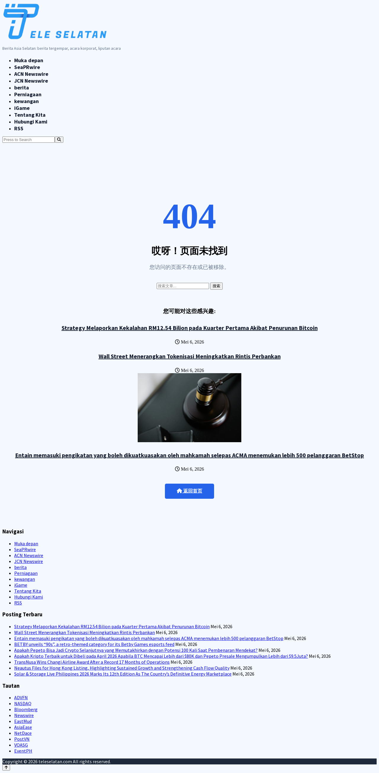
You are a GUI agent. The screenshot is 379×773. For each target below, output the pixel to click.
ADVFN (21, 697)
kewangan (26, 101)
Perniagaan (27, 94)
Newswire (24, 715)
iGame (22, 108)
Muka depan (28, 60)
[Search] (59, 140)
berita (21, 87)
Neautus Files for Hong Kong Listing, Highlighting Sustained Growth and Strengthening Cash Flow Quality (121, 668)
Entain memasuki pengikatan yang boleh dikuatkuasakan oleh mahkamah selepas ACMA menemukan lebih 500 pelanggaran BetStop (189, 455)
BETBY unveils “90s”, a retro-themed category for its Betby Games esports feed (94, 644)
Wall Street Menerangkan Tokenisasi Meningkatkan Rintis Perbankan (190, 356)
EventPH (23, 751)
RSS (18, 128)
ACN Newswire (31, 73)
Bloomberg (26, 709)
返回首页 (189, 490)
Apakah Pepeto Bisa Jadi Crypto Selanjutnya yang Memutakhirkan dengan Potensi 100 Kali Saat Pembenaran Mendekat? (136, 650)
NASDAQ (22, 703)
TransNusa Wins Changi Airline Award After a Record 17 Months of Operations (92, 662)
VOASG (21, 745)
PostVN (22, 739)
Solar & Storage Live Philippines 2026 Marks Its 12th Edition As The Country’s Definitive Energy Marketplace (123, 674)
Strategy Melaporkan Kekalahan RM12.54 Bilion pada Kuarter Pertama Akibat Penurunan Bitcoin (190, 327)
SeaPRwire (27, 67)
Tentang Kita (30, 114)
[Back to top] (6, 767)
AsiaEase (23, 727)
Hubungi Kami (30, 121)
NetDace (23, 733)
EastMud (23, 721)
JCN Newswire (31, 80)
